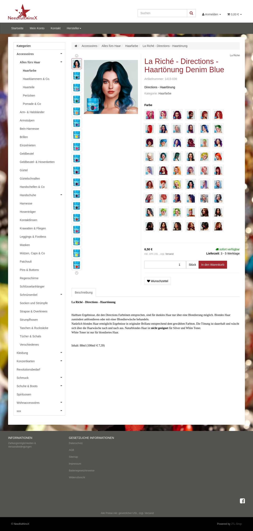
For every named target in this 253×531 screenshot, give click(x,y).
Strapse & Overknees (33, 311)
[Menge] (165, 265)
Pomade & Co (32, 103)
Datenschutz (76, 443)
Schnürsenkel (42, 294)
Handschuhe (42, 194)
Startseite (17, 28)
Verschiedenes (29, 344)
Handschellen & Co (32, 186)
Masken (25, 245)
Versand (169, 254)
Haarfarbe (164, 93)
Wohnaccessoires (41, 402)
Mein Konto (37, 28)
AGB (71, 450)
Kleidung (41, 352)
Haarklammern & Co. (36, 79)
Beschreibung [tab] (84, 292)
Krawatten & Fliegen (33, 228)
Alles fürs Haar (42, 62)
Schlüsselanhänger (32, 286)
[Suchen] (162, 13)
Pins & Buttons (29, 270)
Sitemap (73, 456)
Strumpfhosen (29, 319)
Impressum (75, 463)
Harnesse (26, 203)
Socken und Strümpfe (34, 303)
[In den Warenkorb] (213, 265)
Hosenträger (28, 211)
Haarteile (28, 87)
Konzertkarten (41, 361)
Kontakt (55, 28)
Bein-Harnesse (29, 128)
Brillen (24, 137)
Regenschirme (29, 278)
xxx (41, 410)
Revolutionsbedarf (28, 369)
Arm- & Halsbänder (32, 112)
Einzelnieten (28, 145)
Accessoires (41, 53)
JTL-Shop (236, 523)
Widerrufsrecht (77, 477)
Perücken (29, 95)
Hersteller (74, 28)
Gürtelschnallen (30, 178)
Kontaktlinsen (28, 220)
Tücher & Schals (30, 336)
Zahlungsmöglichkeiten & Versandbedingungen (22, 445)
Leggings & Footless (33, 236)
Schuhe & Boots (41, 385)
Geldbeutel (27, 153)
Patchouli (26, 261)
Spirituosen (24, 394)
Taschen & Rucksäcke (34, 328)
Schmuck (41, 377)
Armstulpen (27, 120)
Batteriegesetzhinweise (82, 470)
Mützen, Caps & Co (32, 253)
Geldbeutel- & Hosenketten (37, 162)
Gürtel (24, 170)
